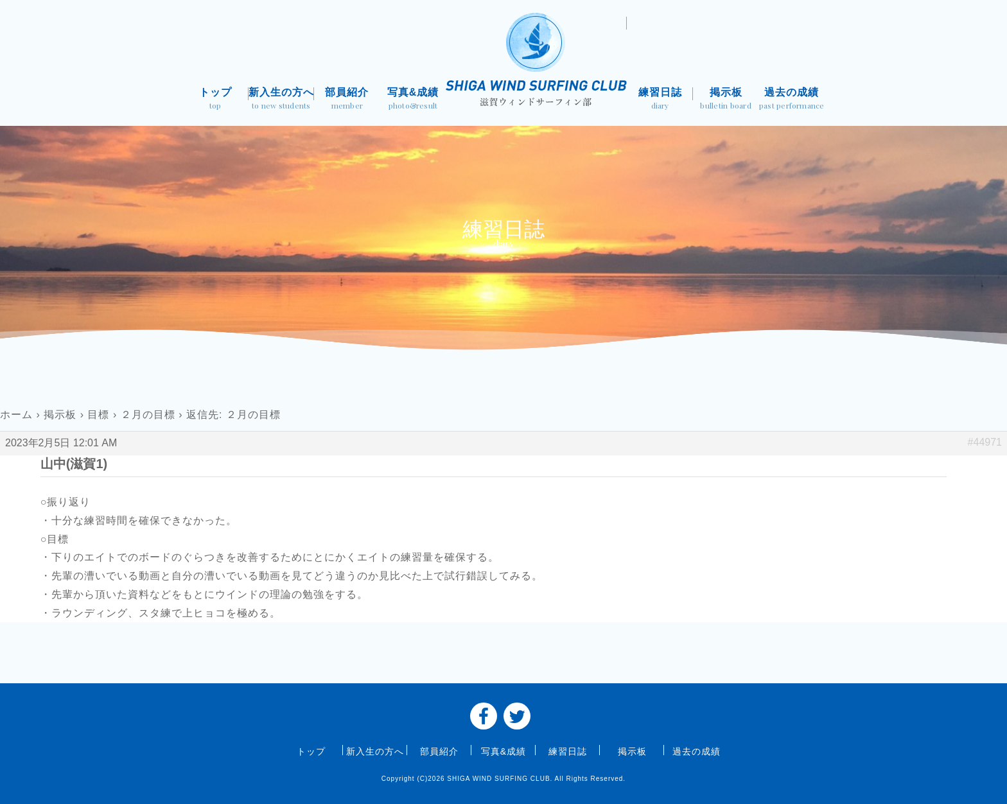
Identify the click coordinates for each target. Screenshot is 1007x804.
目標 (98, 414)
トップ (215, 100)
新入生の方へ (282, 100)
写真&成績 (413, 100)
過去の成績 (791, 100)
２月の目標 (148, 414)
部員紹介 (347, 100)
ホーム (16, 414)
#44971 (985, 442)
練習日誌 (660, 100)
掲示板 (726, 100)
